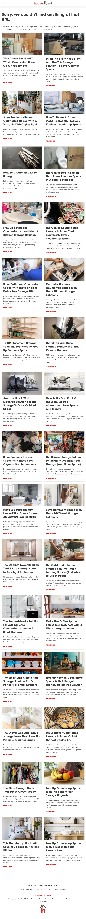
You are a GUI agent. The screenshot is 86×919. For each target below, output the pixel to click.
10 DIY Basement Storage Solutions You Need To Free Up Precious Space (20, 347)
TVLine (27, 899)
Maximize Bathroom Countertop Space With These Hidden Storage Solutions (61, 289)
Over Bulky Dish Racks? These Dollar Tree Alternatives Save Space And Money (62, 404)
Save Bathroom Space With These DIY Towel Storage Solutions (64, 514)
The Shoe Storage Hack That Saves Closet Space (19, 790)
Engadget (11, 899)
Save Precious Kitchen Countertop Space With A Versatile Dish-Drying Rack (20, 121)
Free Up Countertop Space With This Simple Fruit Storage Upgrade (63, 792)
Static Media (29, 889)
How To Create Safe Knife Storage (20, 175)
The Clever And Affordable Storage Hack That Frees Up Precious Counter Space (21, 737)
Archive (39, 885)
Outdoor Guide (71, 899)
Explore (34, 899)
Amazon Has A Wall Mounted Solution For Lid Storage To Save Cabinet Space (19, 403)
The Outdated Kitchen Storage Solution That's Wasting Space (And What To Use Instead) (63, 570)
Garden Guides (44, 899)
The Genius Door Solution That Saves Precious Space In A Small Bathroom (63, 176)
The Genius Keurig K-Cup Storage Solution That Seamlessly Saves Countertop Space (62, 233)
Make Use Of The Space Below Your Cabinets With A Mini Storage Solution (64, 625)
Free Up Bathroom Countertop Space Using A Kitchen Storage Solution (20, 232)
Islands (61, 899)
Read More (7, 82)
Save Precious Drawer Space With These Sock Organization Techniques (19, 461)
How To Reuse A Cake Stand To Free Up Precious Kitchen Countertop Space (63, 121)
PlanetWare (43, 901)
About (30, 885)
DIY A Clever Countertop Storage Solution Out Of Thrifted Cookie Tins (62, 737)
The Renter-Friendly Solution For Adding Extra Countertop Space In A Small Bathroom (21, 627)
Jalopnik (19, 899)
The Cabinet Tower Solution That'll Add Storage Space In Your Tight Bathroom (21, 569)
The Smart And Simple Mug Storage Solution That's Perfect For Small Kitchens (21, 681)
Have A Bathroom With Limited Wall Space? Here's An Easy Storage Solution (21, 513)
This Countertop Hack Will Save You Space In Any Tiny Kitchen (21, 847)
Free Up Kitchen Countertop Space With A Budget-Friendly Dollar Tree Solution (64, 681)
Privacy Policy (52, 885)
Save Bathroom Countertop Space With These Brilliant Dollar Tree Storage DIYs (21, 288)
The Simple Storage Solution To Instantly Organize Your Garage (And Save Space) (64, 461)
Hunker (54, 899)
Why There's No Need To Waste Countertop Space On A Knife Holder (19, 62)
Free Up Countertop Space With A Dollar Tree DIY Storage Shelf (63, 847)
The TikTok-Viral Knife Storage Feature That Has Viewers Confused (62, 347)
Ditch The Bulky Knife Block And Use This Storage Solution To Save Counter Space (63, 64)
